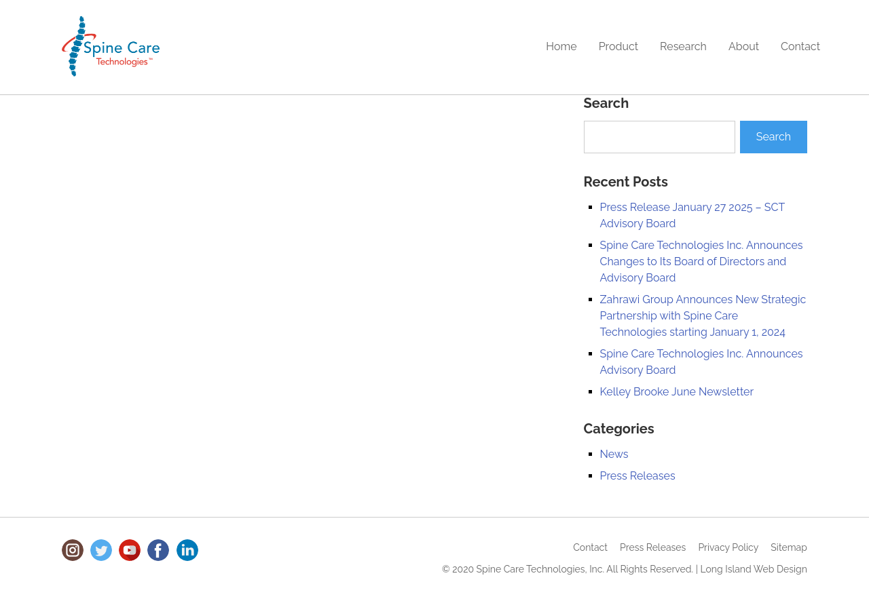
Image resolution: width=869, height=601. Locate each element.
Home (561, 46)
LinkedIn (187, 550)
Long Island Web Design (754, 569)
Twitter (101, 550)
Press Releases (638, 475)
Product (618, 46)
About (743, 46)
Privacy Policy (728, 547)
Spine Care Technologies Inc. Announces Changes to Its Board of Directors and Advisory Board (701, 261)
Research (683, 46)
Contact (800, 46)
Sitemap (789, 547)
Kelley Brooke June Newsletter (677, 391)
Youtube (130, 550)
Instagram (73, 550)
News (614, 454)
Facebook (158, 550)
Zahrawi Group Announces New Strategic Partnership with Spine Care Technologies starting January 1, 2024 (703, 315)
